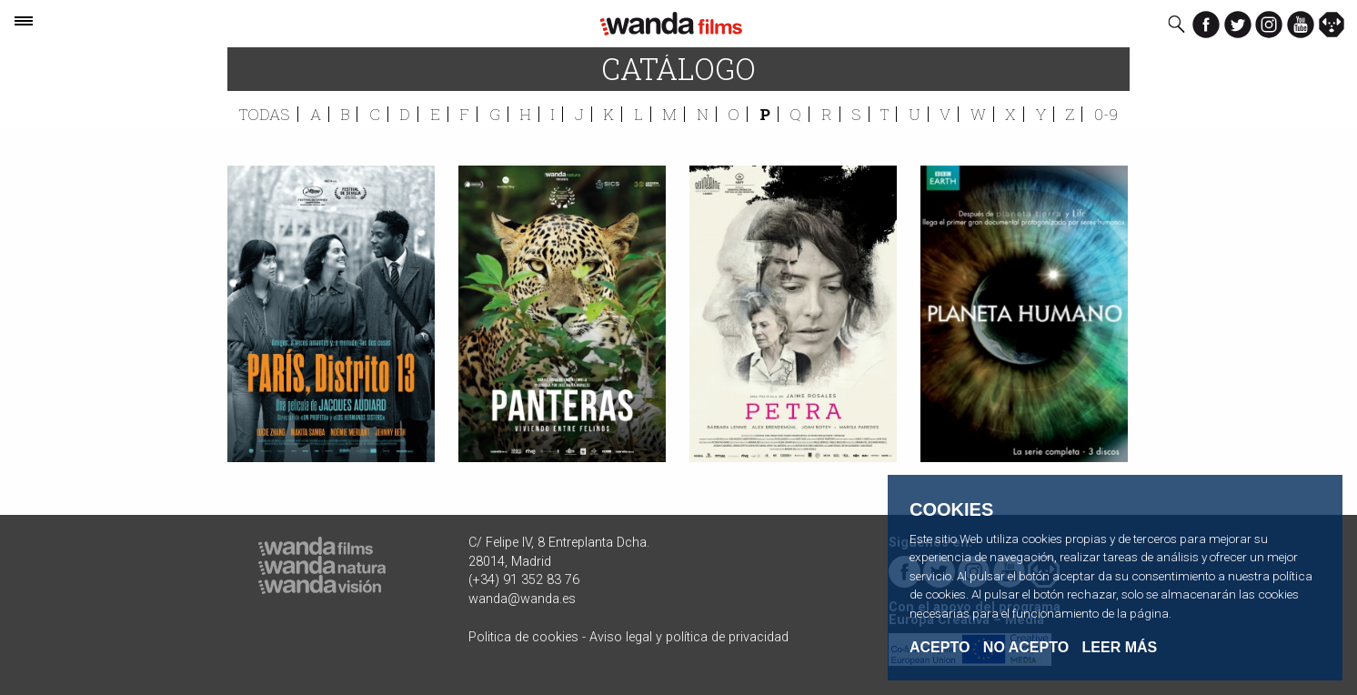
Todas (264, 114)
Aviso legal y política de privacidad (689, 637)
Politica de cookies (523, 637)
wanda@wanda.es (522, 599)
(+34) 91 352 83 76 (523, 580)
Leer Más (1120, 647)
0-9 (1106, 114)
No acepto (1026, 647)
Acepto (940, 647)
